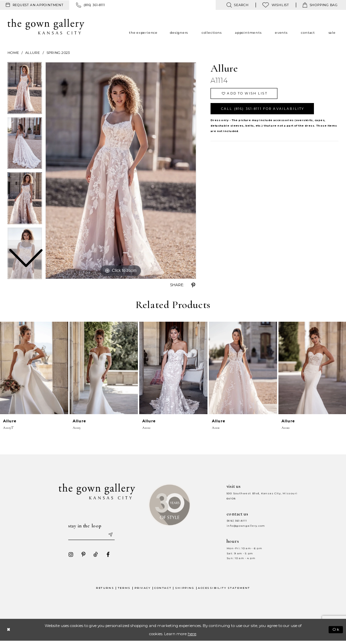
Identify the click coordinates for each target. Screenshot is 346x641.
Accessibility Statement (224, 587)
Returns (105, 587)
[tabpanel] (121, 170)
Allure (32, 52)
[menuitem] (34, 5)
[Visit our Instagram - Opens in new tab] (71, 554)
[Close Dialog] (8, 629)
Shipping (184, 587)
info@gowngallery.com (246, 525)
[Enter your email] (91, 534)
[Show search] (237, 5)
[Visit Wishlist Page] (276, 5)
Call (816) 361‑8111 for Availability (262, 109)
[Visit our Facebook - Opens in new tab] (108, 554)
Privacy (142, 587)
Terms (124, 587)
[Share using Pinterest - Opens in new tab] (193, 285)
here (192, 633)
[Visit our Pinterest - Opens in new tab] (83, 554)
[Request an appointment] (34, 5)
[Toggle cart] (320, 5)
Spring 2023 (58, 52)
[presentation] (34, 368)
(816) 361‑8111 (237, 520)
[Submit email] (110, 534)
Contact (162, 587)
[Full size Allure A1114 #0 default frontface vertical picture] (121, 170)
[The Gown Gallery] (46, 26)
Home (13, 52)
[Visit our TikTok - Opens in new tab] (95, 554)
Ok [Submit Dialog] (336, 629)
